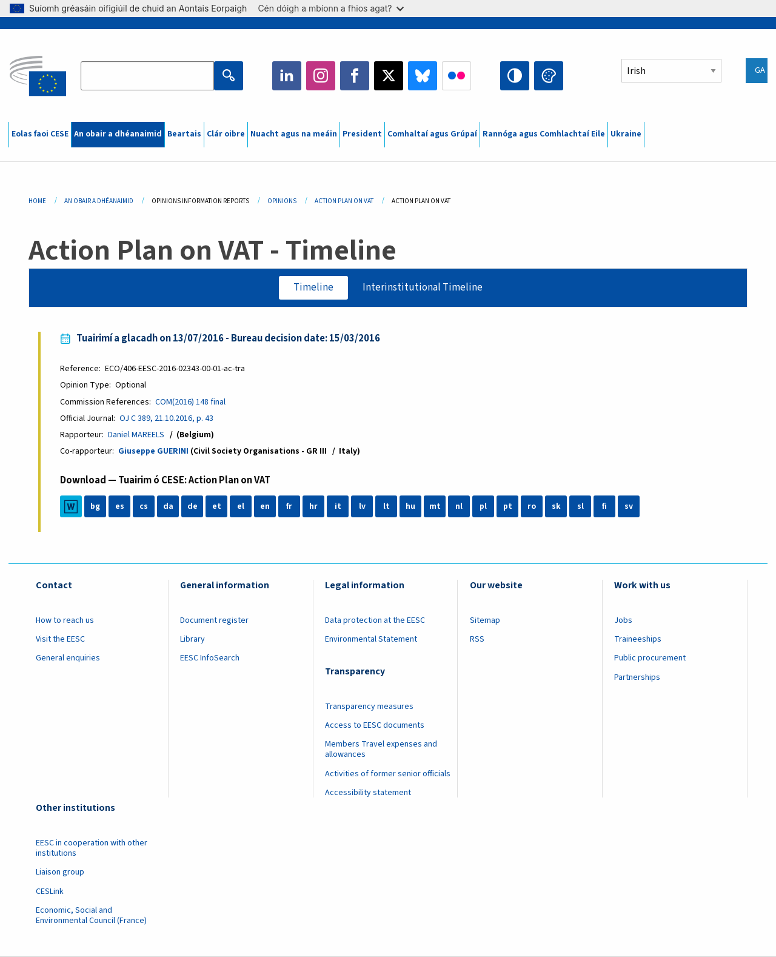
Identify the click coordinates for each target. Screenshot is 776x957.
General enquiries (68, 659)
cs (143, 507)
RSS (477, 639)
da (168, 507)
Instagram (320, 75)
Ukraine (625, 134)
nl (459, 507)
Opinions (281, 201)
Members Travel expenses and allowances (381, 749)
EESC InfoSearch (209, 659)
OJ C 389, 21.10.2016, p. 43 (166, 418)
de (192, 507)
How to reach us (65, 620)
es (119, 507)
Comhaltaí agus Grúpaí (432, 134)
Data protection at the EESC (375, 620)
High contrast (514, 75)
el (240, 507)
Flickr (456, 75)
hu (410, 507)
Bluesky (422, 75)
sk (556, 507)
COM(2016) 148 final (190, 402)
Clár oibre (226, 134)
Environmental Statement (371, 639)
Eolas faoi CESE (40, 134)
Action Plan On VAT (344, 201)
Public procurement (650, 659)
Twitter (388, 75)
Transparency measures (369, 706)
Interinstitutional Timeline (423, 287)
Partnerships (637, 677)
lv (362, 507)
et (216, 507)
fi (604, 507)
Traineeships (637, 639)
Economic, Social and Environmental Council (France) (92, 915)
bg (95, 507)
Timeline (313, 287)
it (338, 507)
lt (386, 507)
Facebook (354, 75)
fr (289, 507)
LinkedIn (286, 75)
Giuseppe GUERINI (153, 451)
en (265, 507)
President (362, 134)
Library (192, 639)
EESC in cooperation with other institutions (91, 848)
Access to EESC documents (374, 725)
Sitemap (485, 620)
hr (313, 507)
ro (531, 507)
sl (580, 507)
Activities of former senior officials (387, 774)
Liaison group (60, 872)
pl (483, 507)
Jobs (623, 620)
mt (435, 507)
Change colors (548, 75)
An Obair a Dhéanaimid (98, 201)
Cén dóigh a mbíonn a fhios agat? (331, 8)
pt (507, 507)
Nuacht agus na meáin (293, 134)
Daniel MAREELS (136, 435)
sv (628, 507)
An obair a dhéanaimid (118, 134)
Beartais (184, 134)
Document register (214, 620)
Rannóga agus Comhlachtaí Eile (544, 134)
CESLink (50, 891)
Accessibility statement (368, 793)
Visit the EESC (60, 639)
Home (37, 201)
